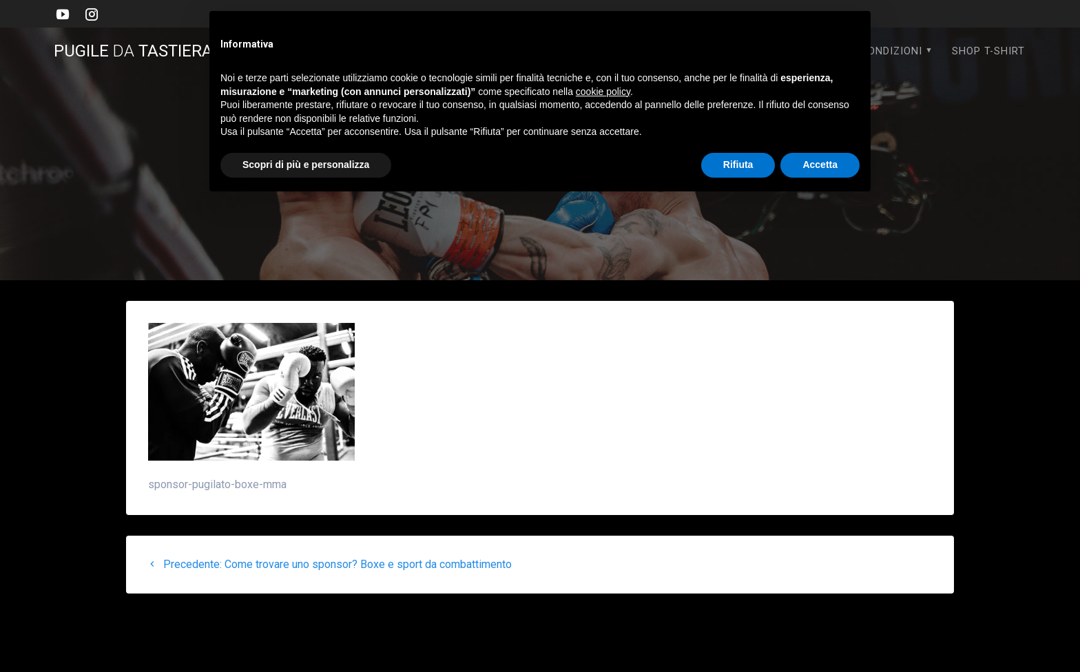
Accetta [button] (820, 164)
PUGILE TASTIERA (142, 51)
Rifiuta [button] (738, 164)
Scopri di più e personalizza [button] (305, 164)
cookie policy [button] (603, 91)
